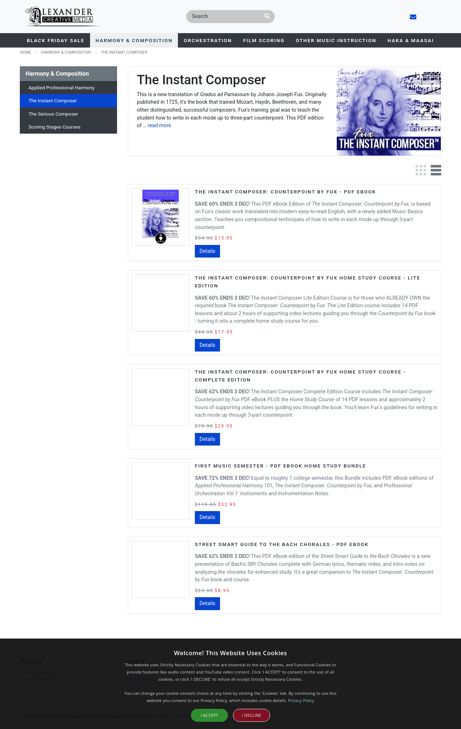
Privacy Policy (301, 700)
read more (159, 125)
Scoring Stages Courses (54, 127)
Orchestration (208, 40)
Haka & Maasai (411, 40)
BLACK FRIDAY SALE (56, 40)
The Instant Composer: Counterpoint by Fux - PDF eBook (285, 191)
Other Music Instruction (336, 40)
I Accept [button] (209, 715)
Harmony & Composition (134, 40)
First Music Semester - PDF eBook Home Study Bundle (280, 466)
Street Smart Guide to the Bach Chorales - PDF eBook (282, 544)
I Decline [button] (251, 715)
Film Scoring (264, 40)
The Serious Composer (53, 114)
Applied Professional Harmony (61, 87)
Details (207, 251)
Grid (420, 170)
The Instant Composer (52, 100)
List (435, 170)
